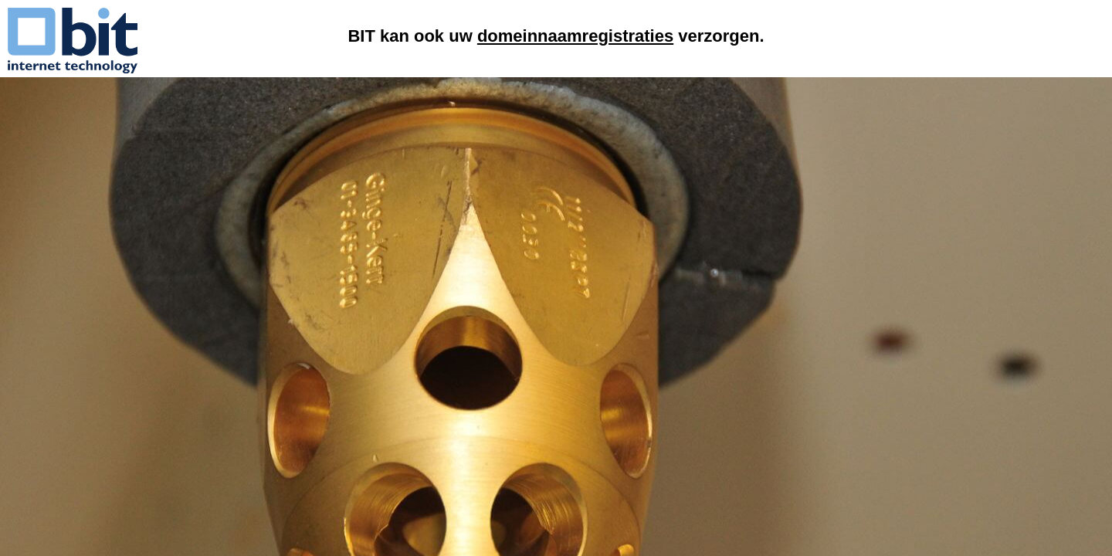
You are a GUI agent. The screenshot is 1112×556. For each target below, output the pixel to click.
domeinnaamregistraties (575, 36)
